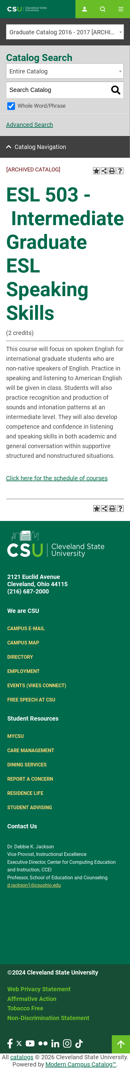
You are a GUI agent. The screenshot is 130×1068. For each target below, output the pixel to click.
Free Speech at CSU (31, 700)
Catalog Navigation (40, 146)
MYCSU (15, 736)
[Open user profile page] (84, 9)
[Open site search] (103, 9)
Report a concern (30, 779)
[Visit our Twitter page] (19, 1043)
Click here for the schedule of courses (57, 478)
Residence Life (25, 793)
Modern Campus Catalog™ (80, 1064)
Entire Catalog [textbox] (28, 71)
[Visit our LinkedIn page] (55, 1043)
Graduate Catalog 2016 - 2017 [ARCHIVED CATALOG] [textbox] (66, 32)
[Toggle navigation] (121, 9)
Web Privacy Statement (39, 989)
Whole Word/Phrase (42, 106)
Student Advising (29, 807)
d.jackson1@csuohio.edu (34, 885)
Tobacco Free (25, 1008)
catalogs (21, 1057)
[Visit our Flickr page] (43, 1043)
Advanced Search (29, 124)
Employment (23, 671)
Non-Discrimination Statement (48, 1018)
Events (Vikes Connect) (36, 685)
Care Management (30, 750)
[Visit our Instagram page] (67, 1043)
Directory (20, 657)
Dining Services (27, 765)
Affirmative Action (31, 998)
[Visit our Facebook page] (10, 1043)
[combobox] (65, 31)
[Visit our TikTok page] (79, 1043)
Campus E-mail (26, 628)
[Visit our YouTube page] (30, 1043)
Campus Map (23, 643)
